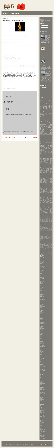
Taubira (41, 198)
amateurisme (49, 230)
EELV (51, 217)
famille (47, 238)
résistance (49, 158)
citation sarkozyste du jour (46, 128)
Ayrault (50, 190)
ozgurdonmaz (37, 444)
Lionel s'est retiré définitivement (48, 49)
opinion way (49, 247)
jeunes (41, 180)
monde (51, 246)
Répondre (8, 109)
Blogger (48, 444)
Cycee (42, 19)
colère (46, 163)
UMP (51, 115)
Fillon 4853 (45, 220)
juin (41, 277)
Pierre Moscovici (48, 151)
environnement (43, 133)
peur (51, 210)
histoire (46, 147)
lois (41, 172)
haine (45, 152)
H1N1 (51, 124)
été (45, 174)
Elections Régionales (46, 192)
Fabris (41, 220)
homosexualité (43, 120)
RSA (51, 169)
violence (42, 136)
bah (51, 99)
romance (50, 148)
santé (45, 134)
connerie (42, 164)
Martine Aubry (47, 169)
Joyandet (41, 223)
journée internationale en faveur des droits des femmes (46, 207)
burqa (41, 201)
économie (49, 101)
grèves (41, 171)
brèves (50, 135)
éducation (43, 104)
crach (41, 203)
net (45, 247)
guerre (50, 156)
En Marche (46, 219)
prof (47, 114)
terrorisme (50, 252)
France (47, 167)
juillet (42, 262)
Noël (41, 178)
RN (47, 196)
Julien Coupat (47, 223)
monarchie (42, 182)
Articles (43, 25)
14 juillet (49, 174)
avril (41, 266)
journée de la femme (46, 148)
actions (44, 178)
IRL (51, 221)
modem (48, 246)
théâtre (41, 253)
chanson (50, 120)
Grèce (51, 154)
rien (41, 109)
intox (50, 111)
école (41, 112)
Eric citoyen (9, 101)
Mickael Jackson (44, 226)
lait (51, 171)
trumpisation (42, 254)
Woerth (44, 230)
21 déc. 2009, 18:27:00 (18, 113)
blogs (41, 123)
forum (51, 238)
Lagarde (47, 168)
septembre (42, 259)
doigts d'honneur (16, 89)
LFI (51, 223)
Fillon (50, 150)
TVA (41, 170)
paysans (46, 248)
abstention (49, 143)
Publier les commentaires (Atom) (18, 139)
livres (48, 244)
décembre (42, 270)
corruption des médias (46, 202)
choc (44, 201)
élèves (46, 214)
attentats (47, 231)
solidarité (42, 213)
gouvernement (43, 118)
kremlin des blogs (46, 157)
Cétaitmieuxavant (43, 217)
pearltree (50, 248)
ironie (45, 242)
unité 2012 (45, 189)
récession (42, 251)
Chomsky (50, 191)
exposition (42, 238)
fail (51, 204)
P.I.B (51, 227)
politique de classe (46, 184)
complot (50, 234)
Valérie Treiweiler (48, 229)
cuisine (45, 203)
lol (51, 180)
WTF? (41, 230)
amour (41, 231)
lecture (45, 243)
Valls (50, 146)
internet (50, 164)
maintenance (46, 245)
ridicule (50, 187)
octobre (42, 292)
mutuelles (42, 247)
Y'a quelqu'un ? (15, 13)
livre (46, 153)
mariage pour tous (46, 129)
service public (46, 130)
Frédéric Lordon (46, 221)
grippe (50, 125)
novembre (42, 289)
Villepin (42, 199)
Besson (46, 191)
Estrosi (41, 193)
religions (42, 121)
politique (26, 89)
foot (46, 156)
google (41, 239)
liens (41, 127)
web (43, 214)
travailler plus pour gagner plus (46, 132)
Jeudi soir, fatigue (48, 60)
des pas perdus (9, 113)
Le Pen (50, 161)
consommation (43, 179)
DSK (41, 143)
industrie (50, 152)
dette (41, 152)
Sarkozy (43, 99)
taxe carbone (49, 173)
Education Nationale (46, 108)
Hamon (51, 167)
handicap (50, 240)
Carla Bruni (49, 142)
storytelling (49, 213)
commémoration (49, 201)
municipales (46, 183)
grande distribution (48, 239)
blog (9, 89)
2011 (49, 189)
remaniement (42, 186)
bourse (41, 163)
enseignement (43, 111)
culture (50, 203)
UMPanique (42, 162)
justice (41, 153)
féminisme (43, 116)
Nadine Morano (49, 177)
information (46, 171)
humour (22, 89)
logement (50, 208)
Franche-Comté (46, 154)
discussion (50, 236)
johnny (41, 243)
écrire (41, 166)
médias (42, 113)
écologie (47, 138)
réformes (42, 145)
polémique (42, 173)
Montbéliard (42, 177)
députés (47, 204)
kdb (45, 208)
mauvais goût (43, 246)
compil (50, 163)
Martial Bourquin (44, 146)
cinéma (41, 156)
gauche (41, 125)
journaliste (46, 180)
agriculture (49, 122)
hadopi (45, 240)
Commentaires (44, 27)
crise (47, 124)
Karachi (45, 161)
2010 (51, 160)
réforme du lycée (44, 188)
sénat (41, 189)
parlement (42, 248)
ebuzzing (50, 170)
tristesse (50, 253)
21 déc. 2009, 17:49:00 (17, 101)
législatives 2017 (46, 181)
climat (46, 234)
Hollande (42, 168)
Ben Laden (42, 191)
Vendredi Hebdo (48, 198)
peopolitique (43, 158)
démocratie (42, 144)
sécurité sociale (44, 159)
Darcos (47, 150)
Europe (50, 219)
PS (40, 107)
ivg (51, 242)
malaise (50, 245)
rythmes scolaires (44, 212)
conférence (42, 235)
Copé (41, 161)
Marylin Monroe (48, 225)
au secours (47, 200)
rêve (41, 252)
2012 (41, 103)
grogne (41, 240)
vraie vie (42, 174)
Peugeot (44, 196)
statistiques (44, 252)
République (49, 197)
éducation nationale (46, 106)
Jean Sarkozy (42, 222)
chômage (46, 170)
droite (50, 139)
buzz (43, 170)
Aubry (45, 166)
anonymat (42, 200)
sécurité (50, 145)
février (42, 282)
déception (50, 237)
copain (47, 235)
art (43, 231)
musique (42, 134)
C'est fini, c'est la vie (48, 36)
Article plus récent (8, 137)
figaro (46, 164)
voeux (41, 214)
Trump (41, 229)
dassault (41, 236)
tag (44, 109)
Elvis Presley (43, 218)
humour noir (49, 144)
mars (41, 257)
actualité (49, 109)
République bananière (48, 228)
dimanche (45, 236)
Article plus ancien (31, 137)
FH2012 (50, 105)
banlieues (50, 178)
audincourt (42, 135)
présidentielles (43, 211)
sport (51, 188)
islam (49, 242)
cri (51, 235)
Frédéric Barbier (44, 194)
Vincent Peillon (48, 162)
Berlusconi (49, 166)
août (41, 261)
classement (42, 234)
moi (45, 112)
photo (51, 183)
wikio (46, 113)
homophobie (42, 126)
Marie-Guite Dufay (46, 176)
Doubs (41, 154)
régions (50, 212)
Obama (41, 196)
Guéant (41, 151)
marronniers (46, 209)
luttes (41, 209)
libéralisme (49, 126)
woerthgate (46, 160)
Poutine (41, 228)
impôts (50, 133)
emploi (41, 147)
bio (51, 200)
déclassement (43, 204)
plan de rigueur (47, 172)
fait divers (49, 179)
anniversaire (49, 199)
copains (42, 101)
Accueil (5, 13)
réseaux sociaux (48, 251)
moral (46, 182)
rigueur (50, 153)
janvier (42, 285)
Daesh (48, 217)
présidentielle (47, 107)
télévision (42, 149)
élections (49, 134)
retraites (49, 112)
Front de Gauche (48, 193)
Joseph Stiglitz (49, 222)
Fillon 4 (42, 167)
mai (41, 265)
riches (50, 211)
